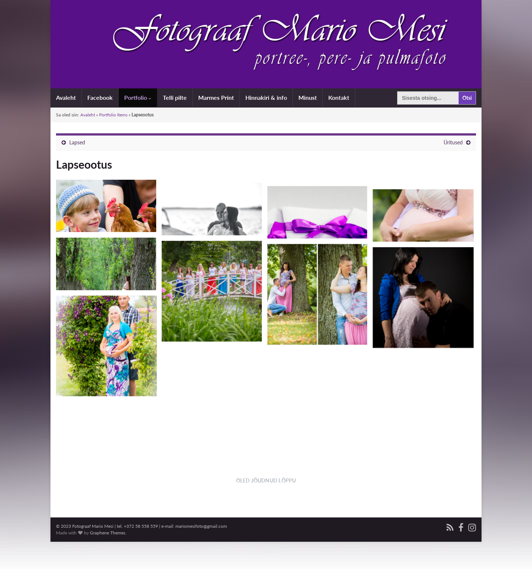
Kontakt (338, 97)
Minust (307, 97)
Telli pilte (175, 97)
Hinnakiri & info (266, 97)
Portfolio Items (113, 114)
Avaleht (66, 97)
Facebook (100, 97)
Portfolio (137, 97)
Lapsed (77, 142)
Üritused (453, 142)
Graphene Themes (107, 560)
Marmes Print (216, 97)
